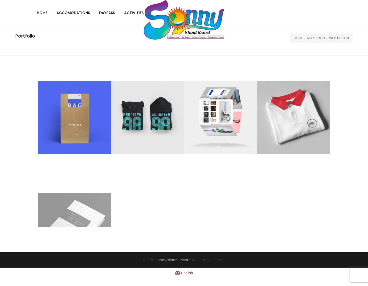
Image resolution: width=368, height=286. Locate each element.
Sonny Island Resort (172, 260)
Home (42, 12)
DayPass (107, 12)
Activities (134, 12)
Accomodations (73, 12)
